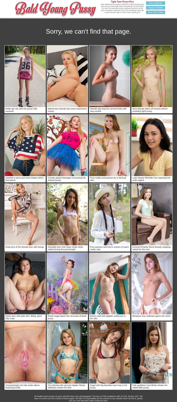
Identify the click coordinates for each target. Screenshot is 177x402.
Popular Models (155, 8)
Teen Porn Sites (155, 12)
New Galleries (155, 3)
